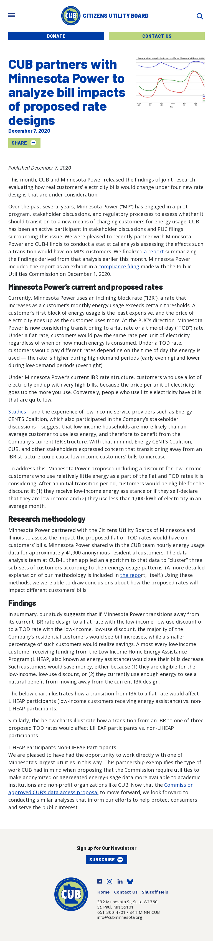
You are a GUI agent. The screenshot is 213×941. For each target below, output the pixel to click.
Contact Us (157, 36)
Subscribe (102, 859)
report (156, 251)
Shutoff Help (155, 892)
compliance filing (118, 266)
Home (103, 892)
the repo (130, 575)
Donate (56, 36)
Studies (17, 411)
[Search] (200, 16)
